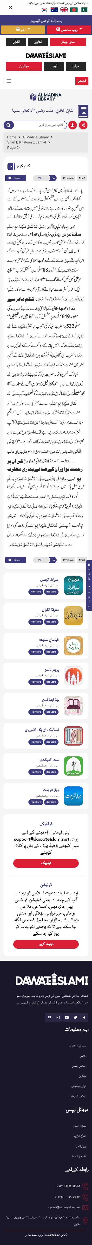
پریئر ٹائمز (81, 1146)
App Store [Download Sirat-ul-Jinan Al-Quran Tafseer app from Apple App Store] (51, 591)
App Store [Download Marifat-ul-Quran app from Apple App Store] (51, 621)
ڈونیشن (82, 81)
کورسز (54, 66)
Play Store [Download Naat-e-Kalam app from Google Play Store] (36, 772)
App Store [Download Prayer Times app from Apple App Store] (51, 682)
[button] (11, 166)
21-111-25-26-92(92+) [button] (67, 1197)
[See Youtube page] (67, 1017)
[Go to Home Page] (46, 54)
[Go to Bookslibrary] (46, 97)
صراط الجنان (79, 1126)
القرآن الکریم (80, 1136)
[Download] (72, 125)
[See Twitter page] (75, 1017)
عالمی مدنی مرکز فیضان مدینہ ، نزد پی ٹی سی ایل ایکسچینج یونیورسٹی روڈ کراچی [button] (43, 1220)
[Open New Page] (41, 178)
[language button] (23, 29)
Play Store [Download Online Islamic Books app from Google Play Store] (36, 742)
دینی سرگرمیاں (78, 1086)
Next (82, 178)
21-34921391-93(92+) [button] (68, 1186)
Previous (68, 178)
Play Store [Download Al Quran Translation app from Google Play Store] (36, 591)
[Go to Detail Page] (45, 142)
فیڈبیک (46, 863)
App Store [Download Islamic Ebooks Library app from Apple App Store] (51, 742)
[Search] (9, 125)
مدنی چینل (67, 42)
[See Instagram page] (58, 1017)
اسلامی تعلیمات (78, 1096)
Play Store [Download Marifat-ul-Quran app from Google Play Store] (36, 621)
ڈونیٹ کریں (46, 944)
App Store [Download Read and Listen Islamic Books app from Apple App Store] (51, 712)
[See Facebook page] (84, 1017)
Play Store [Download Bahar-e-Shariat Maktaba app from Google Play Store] (36, 802)
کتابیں (38, 42)
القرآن (16, 42)
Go (53, 178)
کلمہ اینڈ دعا (79, 1156)
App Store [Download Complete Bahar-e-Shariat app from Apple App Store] (51, 802)
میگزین (24, 66)
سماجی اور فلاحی (77, 1046)
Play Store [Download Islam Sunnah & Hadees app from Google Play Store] (36, 652)
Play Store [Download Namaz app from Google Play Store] (36, 682)
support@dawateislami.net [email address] (64, 1207)
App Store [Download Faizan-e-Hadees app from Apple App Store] (51, 652)
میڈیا (75, 66)
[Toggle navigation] (9, 81)
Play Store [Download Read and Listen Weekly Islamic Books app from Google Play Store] (36, 712)
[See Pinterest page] (49, 1017)
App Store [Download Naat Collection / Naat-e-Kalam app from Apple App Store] (51, 772)
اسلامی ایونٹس (79, 1066)
